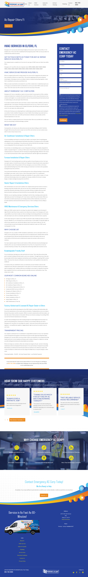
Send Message (63, 120)
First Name (62, 61)
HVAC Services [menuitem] (36, 3)
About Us (22, 540)
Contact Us (8, 26)
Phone (61, 70)
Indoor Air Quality (22, 546)
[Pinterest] (83, 572)
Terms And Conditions (63, 115)
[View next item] (7, 419)
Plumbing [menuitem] (64, 4)
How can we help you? (64, 88)
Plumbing (22, 549)
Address (61, 79)
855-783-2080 (78, 4)
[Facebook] (76, 572)
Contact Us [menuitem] (70, 3)
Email (61, 74)
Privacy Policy (78, 113)
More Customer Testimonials (17, 419)
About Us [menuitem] (30, 3)
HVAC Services (22, 543)
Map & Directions (66, 519)
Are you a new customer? (65, 83)
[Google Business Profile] (73, 572)
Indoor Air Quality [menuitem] (45, 3)
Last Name (62, 65)
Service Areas (22, 552)
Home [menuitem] (25, 4)
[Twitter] (80, 572)
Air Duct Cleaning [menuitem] (55, 3)
